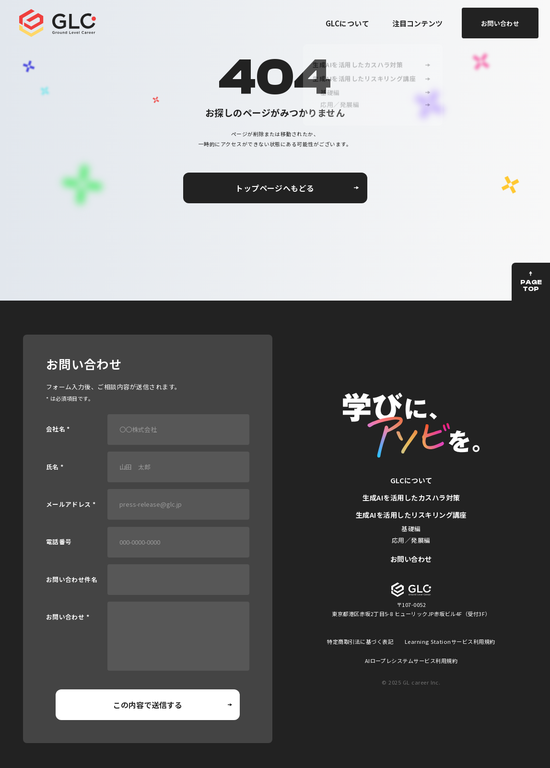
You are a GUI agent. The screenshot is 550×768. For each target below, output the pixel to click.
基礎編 (411, 528)
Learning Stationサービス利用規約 (450, 641)
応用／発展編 (411, 540)
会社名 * (58, 429)
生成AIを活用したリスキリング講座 (411, 515)
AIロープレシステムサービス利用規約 (411, 660)
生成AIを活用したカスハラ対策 (411, 497)
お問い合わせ (411, 559)
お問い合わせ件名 (72, 580)
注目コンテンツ (417, 23)
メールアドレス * (71, 504)
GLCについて (347, 23)
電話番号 (59, 542)
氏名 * (55, 467)
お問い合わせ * (68, 617)
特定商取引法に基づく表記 (360, 641)
